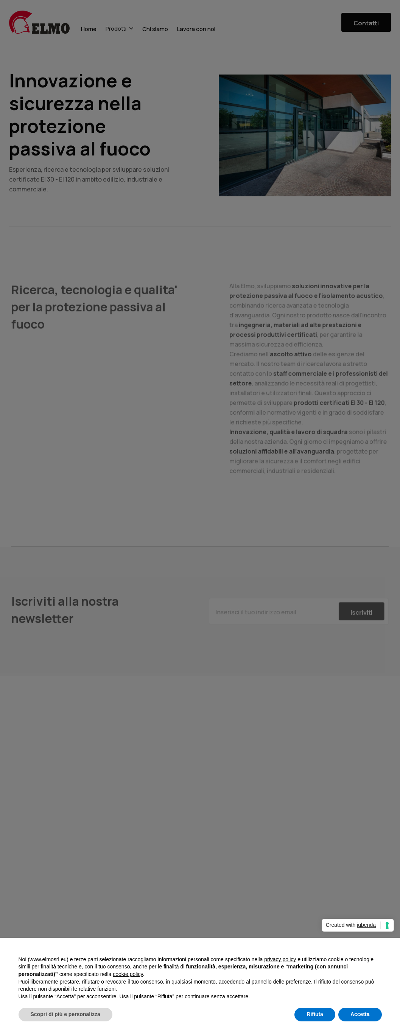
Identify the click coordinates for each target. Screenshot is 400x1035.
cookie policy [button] (128, 974)
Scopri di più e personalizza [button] (65, 1014)
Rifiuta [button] (315, 1014)
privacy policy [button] (280, 959)
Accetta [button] (360, 1014)
